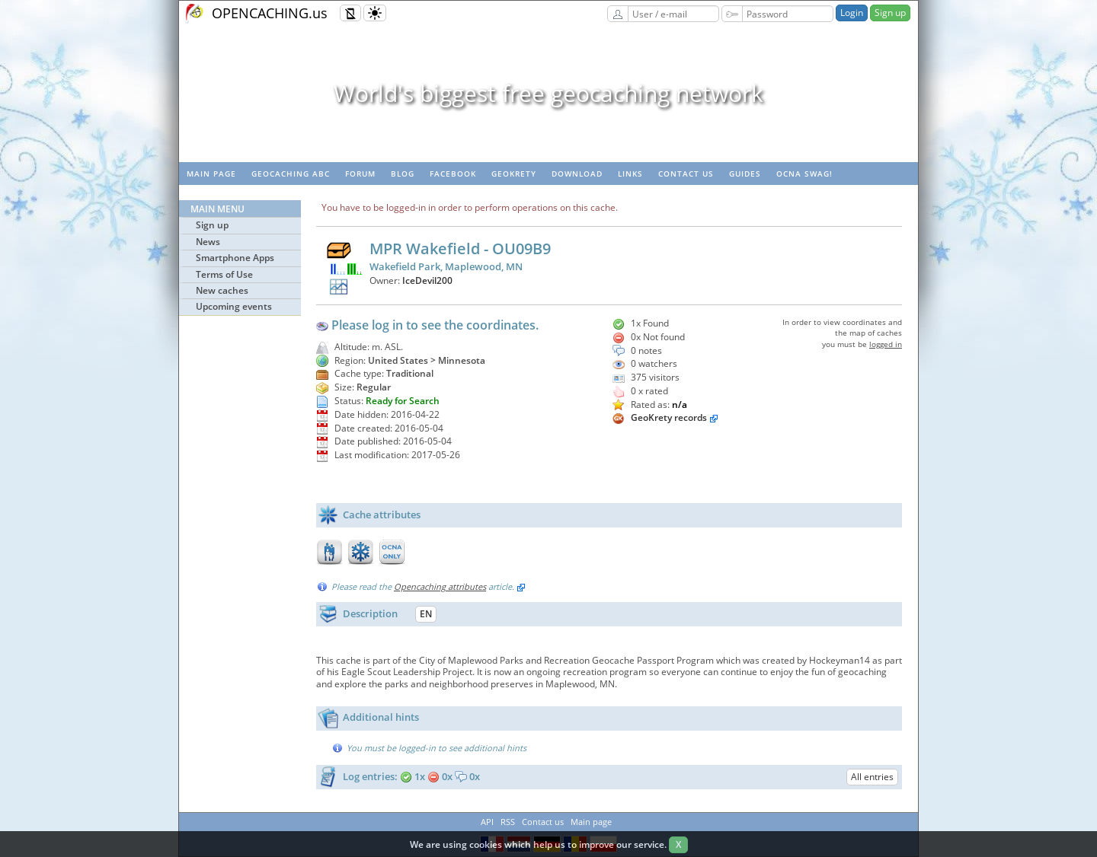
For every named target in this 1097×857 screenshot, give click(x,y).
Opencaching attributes (440, 586)
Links (630, 173)
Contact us (686, 173)
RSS (508, 821)
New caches (222, 290)
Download (577, 173)
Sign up (890, 12)
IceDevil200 (427, 280)
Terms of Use (224, 274)
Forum (360, 173)
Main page (211, 173)
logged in (885, 344)
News (208, 241)
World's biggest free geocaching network (548, 93)
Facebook (453, 173)
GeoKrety (513, 173)
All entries (872, 776)
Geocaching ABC (290, 173)
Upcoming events (234, 306)
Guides (745, 173)
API (487, 821)
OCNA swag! (804, 173)
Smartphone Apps (235, 257)
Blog (402, 173)
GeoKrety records (669, 417)
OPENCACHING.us (270, 13)
